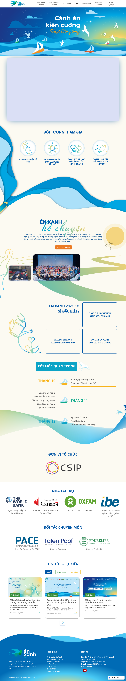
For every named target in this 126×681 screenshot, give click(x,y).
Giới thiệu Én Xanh (54, 657)
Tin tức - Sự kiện (111, 4)
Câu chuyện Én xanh (53, 4)
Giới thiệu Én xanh (41, 4)
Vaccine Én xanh (54, 662)
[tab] (48, 572)
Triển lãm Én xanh (98, 4)
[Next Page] (63, 622)
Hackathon (86, 4)
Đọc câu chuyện (63, 247)
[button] (70, 4)
